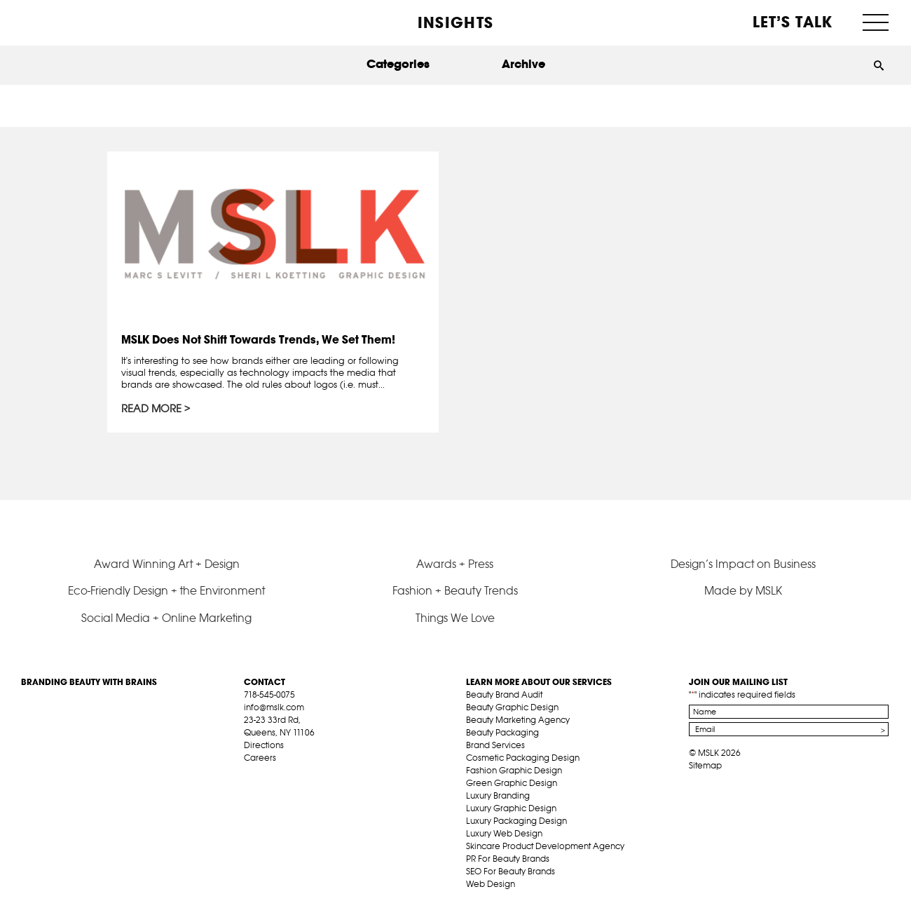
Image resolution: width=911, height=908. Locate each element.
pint (293, 774)
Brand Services (495, 745)
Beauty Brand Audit (504, 694)
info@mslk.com (274, 707)
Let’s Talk (793, 22)
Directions (264, 745)
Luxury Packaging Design (516, 820)
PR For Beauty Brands (507, 858)
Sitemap (705, 765)
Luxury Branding (498, 795)
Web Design (490, 884)
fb (250, 774)
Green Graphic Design (511, 783)
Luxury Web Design (504, 833)
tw (272, 774)
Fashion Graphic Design (514, 770)
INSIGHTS (455, 22)
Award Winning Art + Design (167, 564)
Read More (152, 409)
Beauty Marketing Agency (518, 719)
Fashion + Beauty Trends (455, 590)
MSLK (73, 21)
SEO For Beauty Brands (510, 871)
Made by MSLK (743, 590)
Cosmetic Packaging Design (523, 757)
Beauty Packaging (502, 732)
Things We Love (455, 618)
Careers (260, 757)
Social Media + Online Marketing (166, 618)
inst (315, 774)
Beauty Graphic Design (512, 707)
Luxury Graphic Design (511, 808)
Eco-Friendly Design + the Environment (166, 590)
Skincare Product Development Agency (545, 846)
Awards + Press (454, 564)
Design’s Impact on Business (743, 564)
